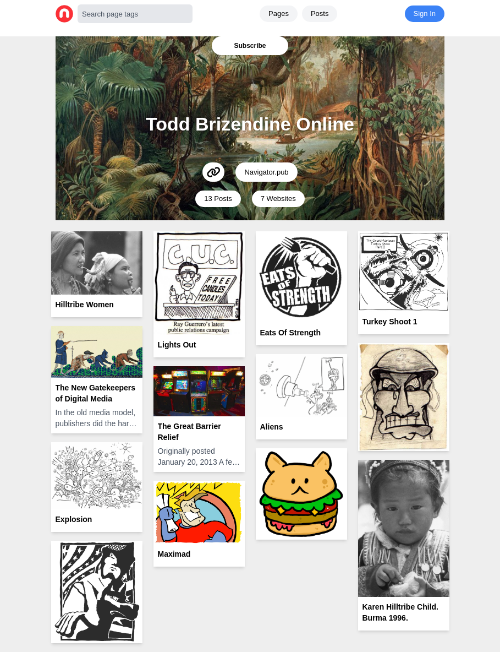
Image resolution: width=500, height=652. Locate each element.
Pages (278, 13)
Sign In (425, 13)
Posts (320, 13)
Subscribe (250, 46)
